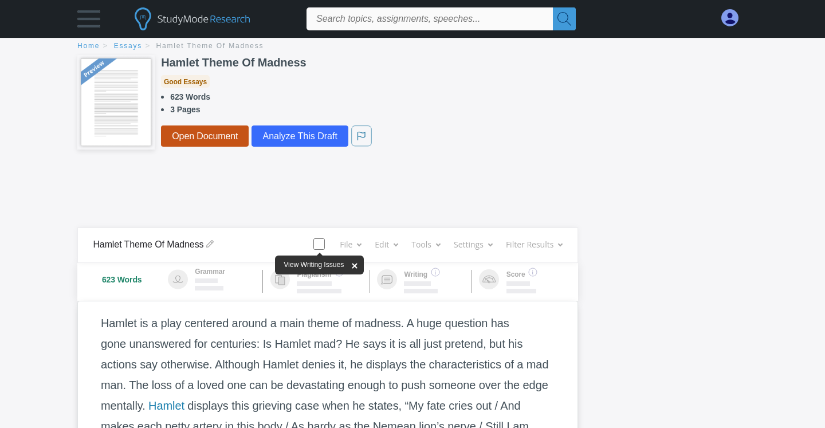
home (88, 46)
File (350, 244)
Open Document (205, 136)
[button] (88, 21)
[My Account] (734, 18)
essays (128, 46)
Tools (425, 244)
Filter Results (534, 244)
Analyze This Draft (299, 136)
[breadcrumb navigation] (412, 46)
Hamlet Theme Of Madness (210, 46)
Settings (473, 244)
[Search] (564, 18)
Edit (386, 244)
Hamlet (166, 405)
